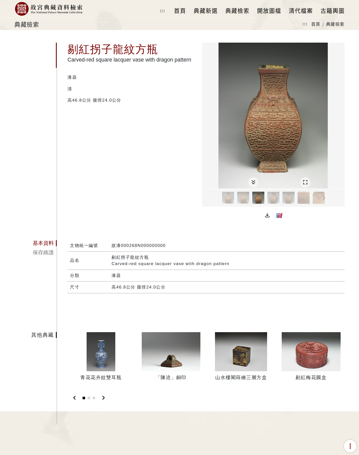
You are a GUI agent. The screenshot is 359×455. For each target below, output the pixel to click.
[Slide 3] (94, 398)
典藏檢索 (335, 24)
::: (162, 11)
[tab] (35, 243)
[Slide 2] (89, 398)
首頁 (315, 24)
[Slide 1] (84, 398)
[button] (267, 215)
